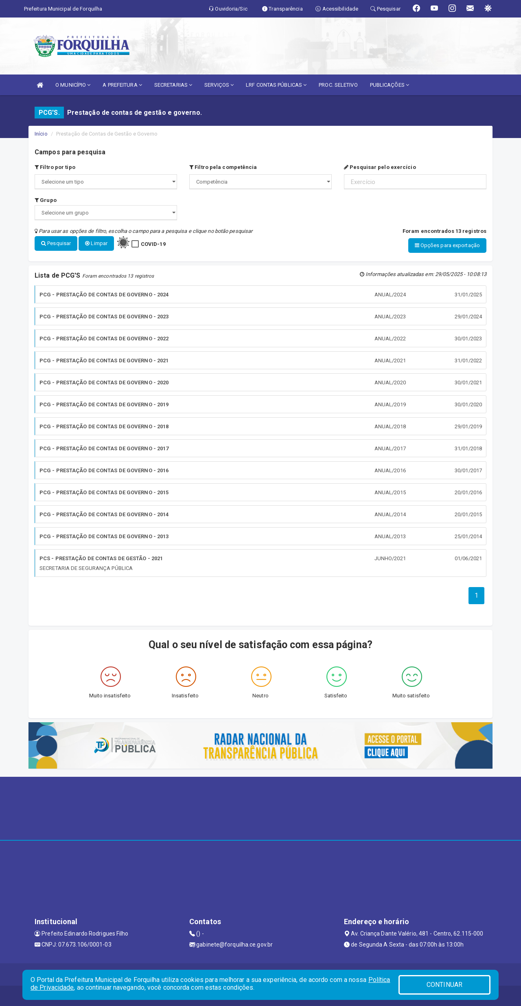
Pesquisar (56, 243)
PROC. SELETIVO (338, 85)
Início (41, 134)
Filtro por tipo (55, 167)
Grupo (46, 200)
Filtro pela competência (223, 167)
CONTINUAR (444, 984)
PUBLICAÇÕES (389, 85)
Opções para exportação (447, 245)
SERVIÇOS (219, 85)
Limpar (96, 243)
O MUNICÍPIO (72, 85)
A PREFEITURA (122, 85)
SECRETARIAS (173, 85)
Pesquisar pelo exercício (380, 167)
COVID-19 (153, 244)
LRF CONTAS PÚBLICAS (276, 85)
